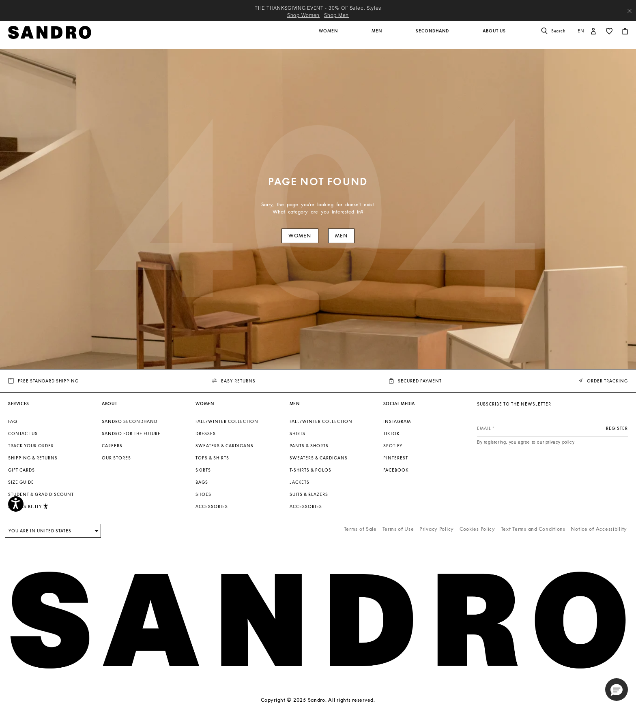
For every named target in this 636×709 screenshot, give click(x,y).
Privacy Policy (436, 529)
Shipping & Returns (33, 457)
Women (300, 236)
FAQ (12, 421)
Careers (112, 445)
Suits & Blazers (309, 494)
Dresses (206, 433)
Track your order (31, 445)
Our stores (116, 457)
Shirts (297, 433)
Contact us (23, 433)
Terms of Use (398, 529)
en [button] (581, 30)
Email (484, 428)
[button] (329, 35)
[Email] (552, 428)
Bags (202, 482)
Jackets (299, 482)
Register (617, 428)
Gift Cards (21, 470)
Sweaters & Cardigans (225, 445)
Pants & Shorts (309, 445)
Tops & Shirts (212, 457)
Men (341, 236)
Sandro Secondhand (129, 421)
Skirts (203, 470)
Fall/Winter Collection (227, 421)
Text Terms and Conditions (533, 529)
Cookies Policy (477, 529)
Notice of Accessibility (599, 529)
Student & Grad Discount (41, 494)
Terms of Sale (360, 529)
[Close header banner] (629, 11)
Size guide (21, 482)
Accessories (212, 506)
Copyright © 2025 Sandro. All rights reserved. (318, 700)
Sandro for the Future (131, 433)
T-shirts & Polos (310, 470)
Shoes (203, 494)
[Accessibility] (16, 504)
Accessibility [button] (28, 506)
